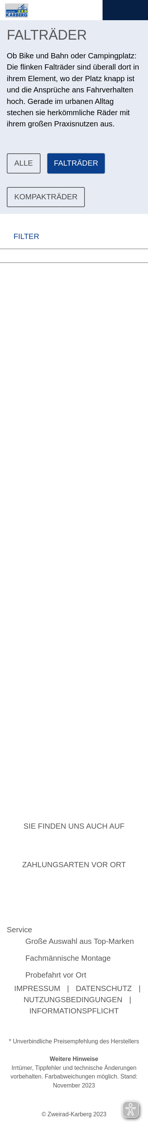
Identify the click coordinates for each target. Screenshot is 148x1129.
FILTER (19, 236)
